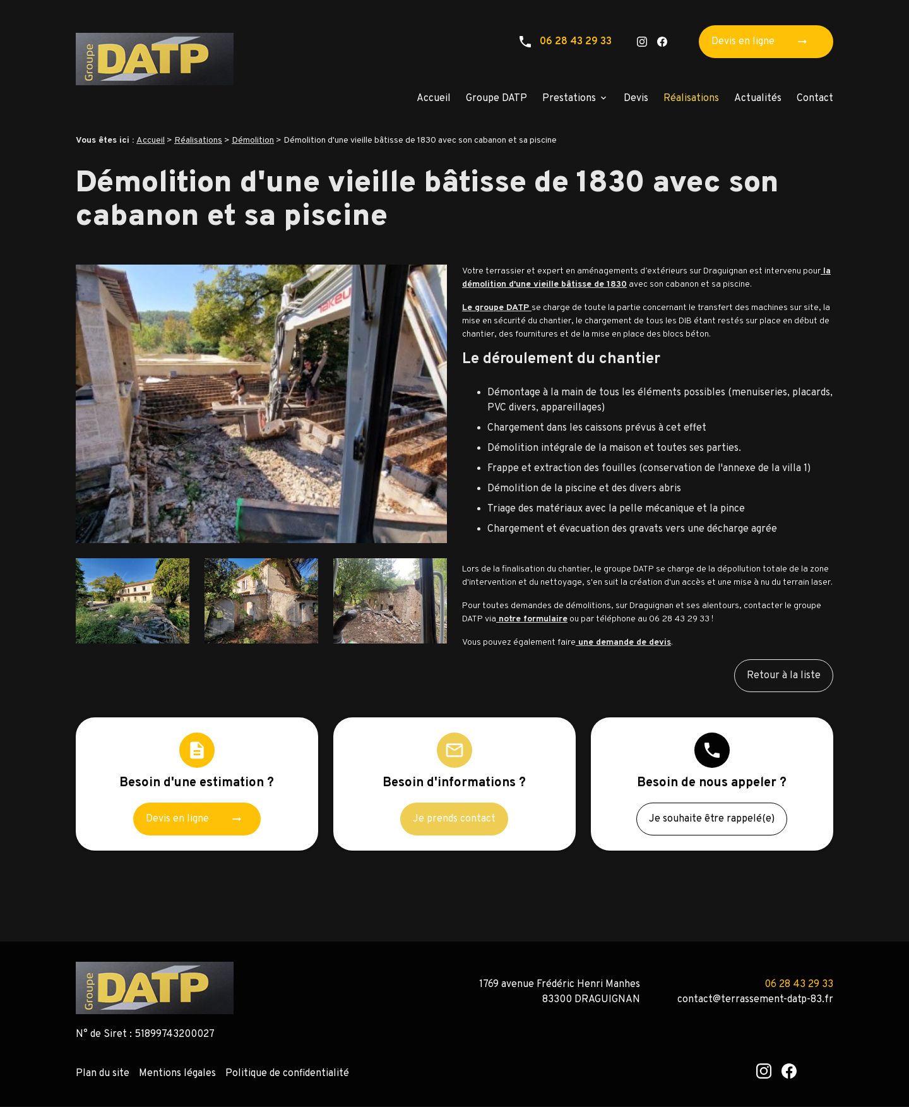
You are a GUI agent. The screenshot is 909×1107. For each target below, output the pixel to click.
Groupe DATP (496, 98)
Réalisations (691, 98)
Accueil (434, 98)
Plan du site (102, 1073)
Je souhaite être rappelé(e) (712, 819)
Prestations (569, 98)
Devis (636, 98)
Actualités (757, 98)
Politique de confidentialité (287, 1073)
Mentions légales (177, 1073)
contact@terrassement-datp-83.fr (755, 999)
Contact (815, 98)
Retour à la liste (784, 675)
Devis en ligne (763, 41)
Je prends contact (454, 819)
